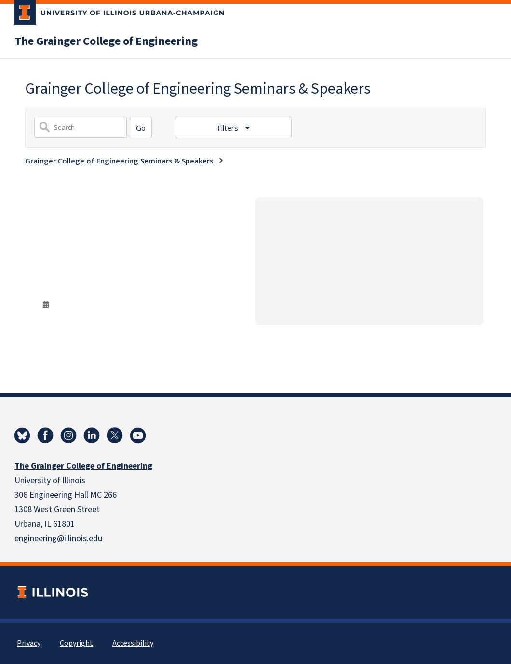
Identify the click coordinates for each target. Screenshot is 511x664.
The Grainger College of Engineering (106, 41)
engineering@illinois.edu (58, 538)
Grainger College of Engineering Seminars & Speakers (119, 160)
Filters (228, 128)
